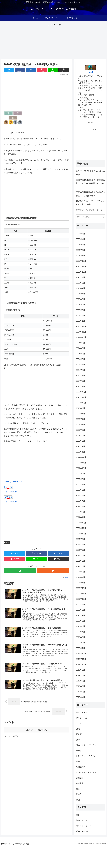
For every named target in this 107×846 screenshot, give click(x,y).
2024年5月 (80, 365)
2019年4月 (80, 697)
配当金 (7, 542)
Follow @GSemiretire (13, 482)
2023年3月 (80, 441)
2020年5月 (80, 626)
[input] (90, 216)
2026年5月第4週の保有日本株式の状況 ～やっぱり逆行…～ (90, 194)
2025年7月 (80, 288)
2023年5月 (80, 430)
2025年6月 (80, 294)
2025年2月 (80, 316)
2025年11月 (81, 266)
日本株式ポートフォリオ (86, 745)
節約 (78, 761)
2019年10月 (81, 664)
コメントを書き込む (36, 730)
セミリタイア (81, 712)
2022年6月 (80, 490)
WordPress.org (82, 831)
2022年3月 (80, 506)
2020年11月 (81, 594)
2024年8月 (80, 348)
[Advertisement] (53, 40)
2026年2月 (80, 250)
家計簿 (79, 734)
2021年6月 (80, 555)
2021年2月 (80, 577)
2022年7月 (80, 485)
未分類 (79, 751)
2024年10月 (81, 337)
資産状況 (79, 778)
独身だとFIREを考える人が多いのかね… (90, 173)
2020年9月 (80, 605)
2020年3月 (80, 637)
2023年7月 (80, 419)
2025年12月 (81, 261)
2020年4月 (80, 632)
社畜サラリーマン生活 (85, 756)
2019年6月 (80, 686)
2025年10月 (81, 272)
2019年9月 (80, 670)
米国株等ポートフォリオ (86, 772)
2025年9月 (80, 277)
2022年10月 (81, 468)
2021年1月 (80, 583)
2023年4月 (80, 435)
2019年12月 (81, 654)
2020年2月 (80, 643)
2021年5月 (80, 561)
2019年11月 (81, 659)
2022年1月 (80, 517)
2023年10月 (81, 403)
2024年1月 (80, 386)
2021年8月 (80, 544)
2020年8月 (80, 610)
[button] (103, 217)
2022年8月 (80, 479)
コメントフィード (83, 826)
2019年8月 (80, 675)
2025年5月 (80, 299)
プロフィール (81, 718)
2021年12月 (81, 523)
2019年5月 (80, 692)
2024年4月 (80, 370)
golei (90, 72)
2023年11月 (81, 397)
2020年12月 (81, 588)
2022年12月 (81, 457)
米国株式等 (80, 767)
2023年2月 (80, 446)
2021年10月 (81, 534)
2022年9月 (80, 474)
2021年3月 (80, 572)
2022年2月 (80, 512)
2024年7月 (80, 354)
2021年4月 (80, 566)
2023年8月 (80, 414)
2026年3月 (80, 245)
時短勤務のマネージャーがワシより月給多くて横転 (90, 202)
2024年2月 (80, 381)
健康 (78, 729)
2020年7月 (80, 615)
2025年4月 (80, 305)
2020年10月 (81, 599)
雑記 (78, 800)
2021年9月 (80, 539)
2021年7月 (80, 550)
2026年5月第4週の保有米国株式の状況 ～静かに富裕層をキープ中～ (90, 183)
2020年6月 (80, 621)
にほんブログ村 (10, 491)
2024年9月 (80, 343)
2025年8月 (80, 283)
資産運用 (79, 783)
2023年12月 (81, 392)
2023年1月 (80, 452)
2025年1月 (80, 321)
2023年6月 (80, 425)
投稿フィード (81, 820)
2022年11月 (81, 463)
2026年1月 (80, 256)
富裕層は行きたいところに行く (89, 210)
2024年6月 (80, 359)
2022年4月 (80, 501)
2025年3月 (80, 310)
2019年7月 (80, 681)
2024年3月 (80, 375)
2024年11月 (81, 332)
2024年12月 (81, 326)
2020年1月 (80, 648)
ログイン (79, 815)
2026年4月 (80, 239)
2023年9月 (80, 408)
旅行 (78, 740)
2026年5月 (80, 234)
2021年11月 (81, 528)
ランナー (79, 723)
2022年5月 (80, 495)
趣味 (78, 789)
